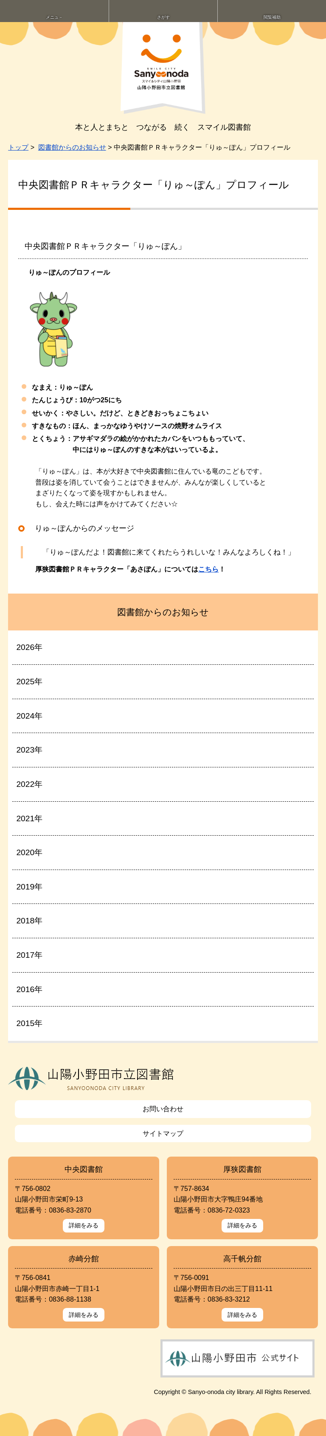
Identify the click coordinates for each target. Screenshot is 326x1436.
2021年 (29, 818)
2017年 (29, 955)
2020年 (29, 852)
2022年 (29, 784)
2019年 (29, 886)
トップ (18, 147)
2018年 (29, 920)
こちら (208, 569)
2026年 (29, 647)
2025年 (29, 681)
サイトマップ (163, 1133)
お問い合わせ (163, 1109)
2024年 (29, 715)
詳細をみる (83, 1225)
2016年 (29, 989)
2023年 (29, 749)
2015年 (29, 1023)
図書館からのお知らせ (72, 147)
